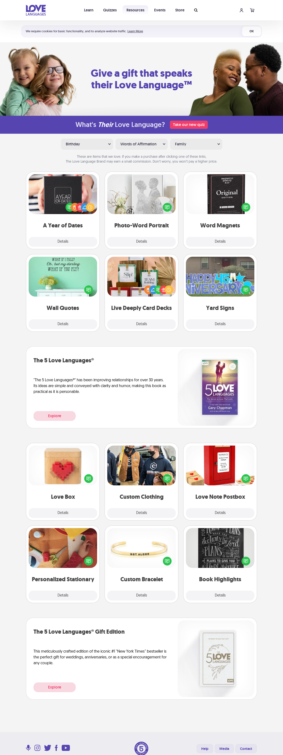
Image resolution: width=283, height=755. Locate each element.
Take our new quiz (189, 124)
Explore (54, 415)
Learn (88, 10)
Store (179, 10)
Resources (135, 10)
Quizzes (110, 10)
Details (63, 242)
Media (224, 749)
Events (160, 10)
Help (204, 749)
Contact (246, 749)
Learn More (135, 31)
